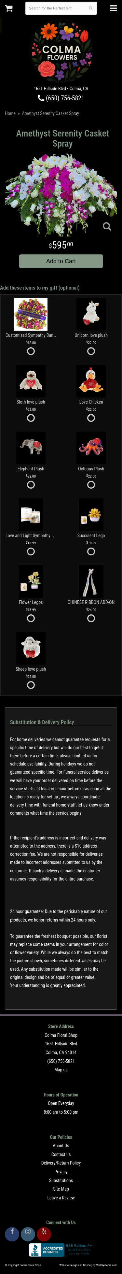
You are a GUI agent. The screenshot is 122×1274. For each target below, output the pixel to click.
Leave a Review (61, 1197)
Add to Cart (61, 261)
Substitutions (61, 1180)
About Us (61, 1145)
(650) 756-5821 (61, 98)
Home (10, 113)
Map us (61, 1069)
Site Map (61, 1189)
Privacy (60, 1171)
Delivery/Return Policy (61, 1163)
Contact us (61, 1154)
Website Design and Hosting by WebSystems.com (88, 1265)
